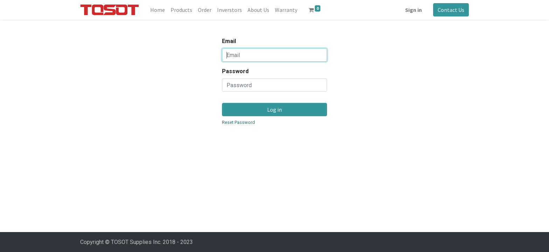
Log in (274, 109)
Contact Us (451, 9)
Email (229, 41)
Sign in (413, 9)
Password (235, 71)
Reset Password (238, 122)
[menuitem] (157, 10)
